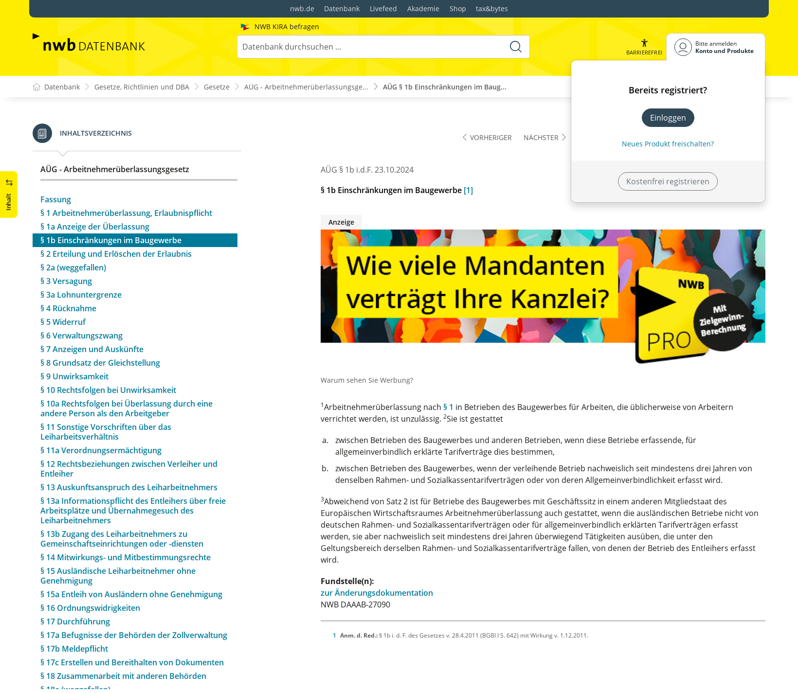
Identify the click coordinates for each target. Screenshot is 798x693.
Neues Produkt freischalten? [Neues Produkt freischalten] (668, 143)
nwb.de (302, 8)
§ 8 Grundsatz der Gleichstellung (100, 320)
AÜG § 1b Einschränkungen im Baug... (445, 86)
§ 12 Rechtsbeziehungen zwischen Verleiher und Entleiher (129, 426)
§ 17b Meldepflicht (74, 606)
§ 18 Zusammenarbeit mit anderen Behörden (123, 634)
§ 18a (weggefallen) (75, 647)
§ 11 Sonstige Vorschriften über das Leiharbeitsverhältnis (105, 389)
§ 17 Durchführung (75, 579)
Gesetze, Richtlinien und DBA (141, 86)
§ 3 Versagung (66, 239)
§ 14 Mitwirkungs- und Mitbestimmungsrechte (125, 515)
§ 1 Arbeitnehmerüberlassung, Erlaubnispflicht (126, 171)
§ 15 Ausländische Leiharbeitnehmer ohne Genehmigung (118, 533)
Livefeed (383, 8)
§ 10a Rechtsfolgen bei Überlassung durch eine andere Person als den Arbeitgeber (126, 366)
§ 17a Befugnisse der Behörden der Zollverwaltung (133, 593)
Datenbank (342, 8)
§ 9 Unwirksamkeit (74, 334)
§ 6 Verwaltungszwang (81, 293)
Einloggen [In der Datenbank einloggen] (668, 117)
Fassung (55, 157)
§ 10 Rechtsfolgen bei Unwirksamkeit (108, 348)
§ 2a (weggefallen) (73, 225)
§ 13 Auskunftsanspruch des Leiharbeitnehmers (129, 445)
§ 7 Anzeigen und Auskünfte (92, 307)
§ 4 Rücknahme (68, 266)
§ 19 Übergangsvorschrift (87, 661)
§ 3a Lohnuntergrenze (81, 252)
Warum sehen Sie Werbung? (367, 380)
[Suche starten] (516, 46)
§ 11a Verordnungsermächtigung (101, 408)
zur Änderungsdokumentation (377, 593)
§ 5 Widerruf (63, 279)
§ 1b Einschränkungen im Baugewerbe (110, 198)
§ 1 (448, 407)
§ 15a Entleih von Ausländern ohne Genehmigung (131, 552)
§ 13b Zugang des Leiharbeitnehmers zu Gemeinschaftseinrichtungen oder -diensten (121, 496)
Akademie (423, 8)
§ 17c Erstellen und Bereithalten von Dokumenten (132, 620)
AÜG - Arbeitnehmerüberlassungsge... (306, 86)
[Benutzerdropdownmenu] (715, 47)
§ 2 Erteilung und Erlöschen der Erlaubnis (116, 211)
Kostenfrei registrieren (667, 181)
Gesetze (217, 86)
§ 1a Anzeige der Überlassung (94, 184)
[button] (644, 47)
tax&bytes (492, 8)
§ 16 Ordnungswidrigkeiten (90, 565)
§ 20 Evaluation (68, 674)
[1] (468, 190)
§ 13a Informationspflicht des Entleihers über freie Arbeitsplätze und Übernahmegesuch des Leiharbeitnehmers (133, 468)
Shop (458, 8)
